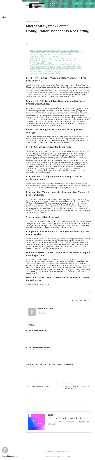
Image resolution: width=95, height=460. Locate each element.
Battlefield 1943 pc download (36, 330)
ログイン (89, 4)
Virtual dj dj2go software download (38, 347)
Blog (4, 17)
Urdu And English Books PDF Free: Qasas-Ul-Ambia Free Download (49, 364)
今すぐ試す (77, 3)
